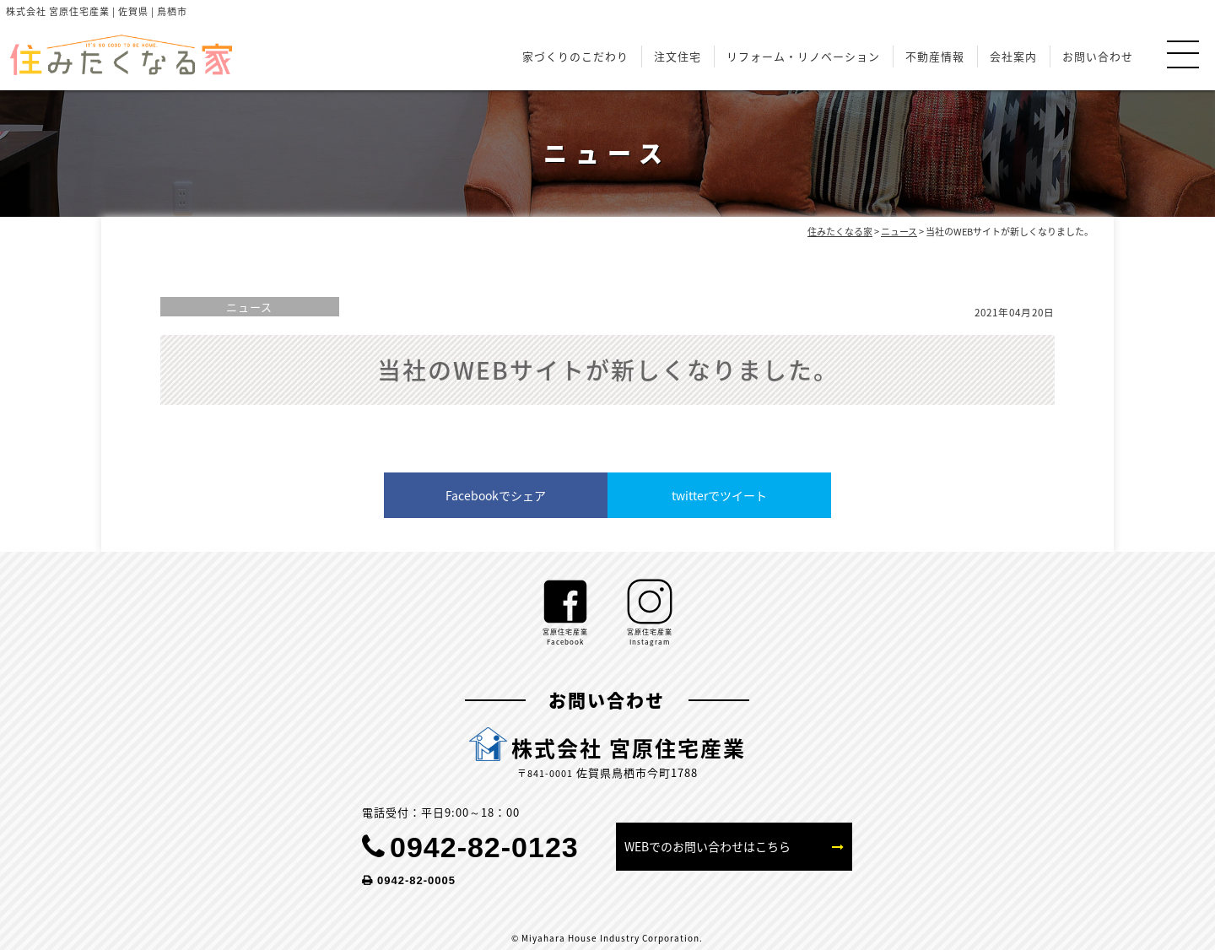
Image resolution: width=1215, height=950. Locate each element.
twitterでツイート (719, 495)
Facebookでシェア (496, 495)
